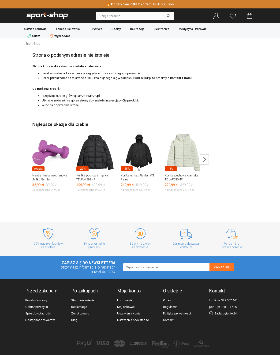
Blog (74, 320)
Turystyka (95, 29)
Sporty (116, 29)
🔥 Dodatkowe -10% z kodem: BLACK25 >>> (140, 4)
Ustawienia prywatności (133, 320)
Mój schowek (126, 307)
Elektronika (161, 29)
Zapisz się (222, 267)
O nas (167, 300)
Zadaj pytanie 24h (223, 313)
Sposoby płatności (38, 313)
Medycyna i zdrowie (193, 29)
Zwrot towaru (80, 313)
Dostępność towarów (40, 320)
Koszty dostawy (36, 300)
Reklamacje (79, 307)
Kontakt (168, 320)
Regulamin (170, 307)
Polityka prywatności (177, 313)
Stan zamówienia (82, 300)
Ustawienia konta (129, 313)
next (204, 159)
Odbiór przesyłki (36, 307)
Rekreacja (137, 29)
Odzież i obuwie (35, 29)
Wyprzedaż (59, 36)
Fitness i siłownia (68, 29)
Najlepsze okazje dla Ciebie (60, 124)
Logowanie (124, 300)
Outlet (34, 36)
